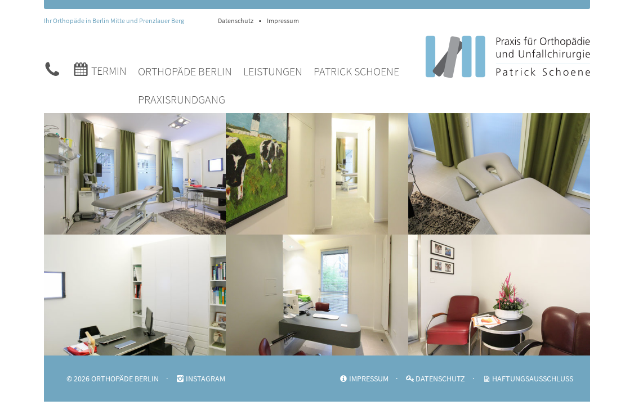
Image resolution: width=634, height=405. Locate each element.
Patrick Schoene (356, 71)
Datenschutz (235, 20)
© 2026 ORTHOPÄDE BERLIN (112, 379)
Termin (99, 68)
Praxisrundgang (181, 99)
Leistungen (272, 71)
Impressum (283, 20)
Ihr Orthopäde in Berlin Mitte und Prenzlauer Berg (114, 20)
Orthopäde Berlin (185, 71)
